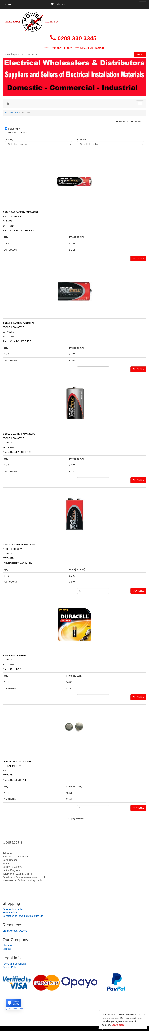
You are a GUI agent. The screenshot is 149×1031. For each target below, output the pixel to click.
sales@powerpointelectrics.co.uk (27, 877)
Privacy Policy (10, 967)
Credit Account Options (15, 930)
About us (7, 945)
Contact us (12, 842)
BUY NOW (138, 258)
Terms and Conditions (14, 963)
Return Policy (10, 912)
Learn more (117, 1024)
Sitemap (7, 948)
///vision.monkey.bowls (30, 880)
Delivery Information (13, 909)
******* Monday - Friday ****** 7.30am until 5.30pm (74, 47)
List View (136, 121)
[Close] (144, 1014)
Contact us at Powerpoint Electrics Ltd (23, 915)
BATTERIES (11, 112)
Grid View (122, 121)
